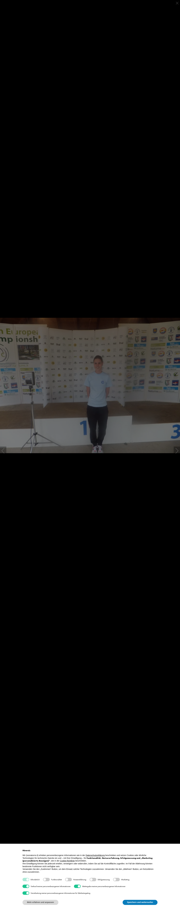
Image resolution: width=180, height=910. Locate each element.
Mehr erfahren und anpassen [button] (40, 902)
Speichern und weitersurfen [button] (140, 902)
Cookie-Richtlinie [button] (67, 861)
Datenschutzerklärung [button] (95, 855)
